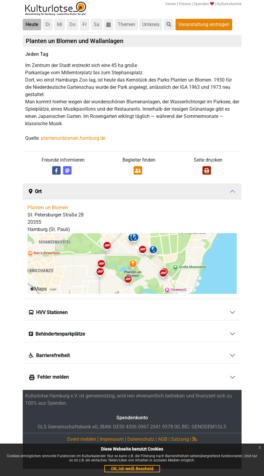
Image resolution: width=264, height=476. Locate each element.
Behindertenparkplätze (57, 334)
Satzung (180, 439)
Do (72, 24)
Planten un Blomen (48, 207)
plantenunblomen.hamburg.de (73, 138)
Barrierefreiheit (49, 355)
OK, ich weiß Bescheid (132, 468)
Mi (59, 24)
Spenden (203, 4)
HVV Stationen (48, 312)
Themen (126, 24)
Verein (170, 4)
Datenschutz (140, 439)
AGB (162, 439)
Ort (35, 191)
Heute (31, 24)
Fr (84, 24)
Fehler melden (49, 377)
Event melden (81, 439)
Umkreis (150, 24)
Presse (185, 4)
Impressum (112, 439)
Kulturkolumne (229, 4)
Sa (96, 24)
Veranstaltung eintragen (203, 24)
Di (47, 24)
